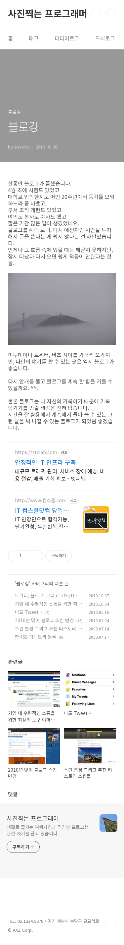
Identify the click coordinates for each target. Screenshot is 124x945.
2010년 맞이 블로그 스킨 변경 (44, 620)
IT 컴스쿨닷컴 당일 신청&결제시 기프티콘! (40, 510)
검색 (96, 13)
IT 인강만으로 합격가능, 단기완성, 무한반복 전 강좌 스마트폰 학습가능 (42, 522)
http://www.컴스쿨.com (40, 500)
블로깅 (22, 583)
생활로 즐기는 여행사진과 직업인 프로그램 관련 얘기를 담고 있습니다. (48, 830)
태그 (34, 38)
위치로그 (105, 38)
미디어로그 (67, 38)
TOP (110, 923)
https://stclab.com (36, 452)
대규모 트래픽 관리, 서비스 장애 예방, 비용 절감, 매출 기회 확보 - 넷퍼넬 (60, 474)
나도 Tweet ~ (29, 612)
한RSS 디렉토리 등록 (35, 636)
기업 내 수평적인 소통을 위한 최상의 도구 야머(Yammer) (48, 607)
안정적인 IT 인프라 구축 (45, 462)
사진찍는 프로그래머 (47, 13)
